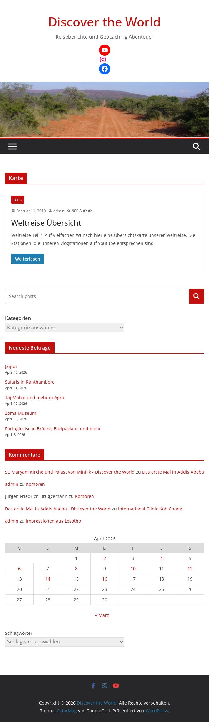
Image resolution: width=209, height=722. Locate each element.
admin (58, 210)
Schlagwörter (18, 633)
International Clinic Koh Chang (150, 509)
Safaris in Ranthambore (30, 382)
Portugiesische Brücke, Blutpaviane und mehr (53, 429)
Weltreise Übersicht (46, 223)
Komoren (35, 484)
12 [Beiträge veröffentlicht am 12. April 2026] (189, 568)
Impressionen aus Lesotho (53, 521)
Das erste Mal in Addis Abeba (173, 472)
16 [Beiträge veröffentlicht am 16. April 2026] (104, 579)
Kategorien (196, 296)
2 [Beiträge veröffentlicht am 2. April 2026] (104, 558)
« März (102, 615)
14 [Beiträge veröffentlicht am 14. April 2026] (47, 579)
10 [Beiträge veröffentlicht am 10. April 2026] (133, 568)
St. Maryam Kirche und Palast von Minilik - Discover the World (70, 472)
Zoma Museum (20, 413)
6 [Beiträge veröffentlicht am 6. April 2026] (19, 568)
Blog (18, 200)
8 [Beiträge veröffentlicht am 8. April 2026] (76, 568)
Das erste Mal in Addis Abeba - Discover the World (58, 509)
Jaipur (11, 366)
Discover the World (104, 21)
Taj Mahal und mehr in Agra (34, 397)
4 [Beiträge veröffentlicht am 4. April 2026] (161, 558)
